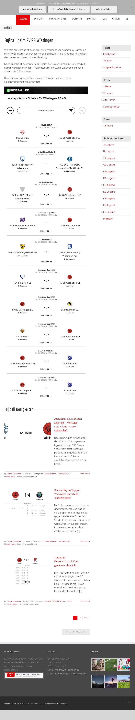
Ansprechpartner (112, 67)
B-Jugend (108, 151)
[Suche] (127, 19)
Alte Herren (109, 99)
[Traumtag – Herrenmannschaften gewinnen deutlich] (27, 570)
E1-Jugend (109, 184)
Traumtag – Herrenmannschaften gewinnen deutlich (66, 561)
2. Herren (108, 93)
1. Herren (107, 86)
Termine (107, 60)
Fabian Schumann (14, 474)
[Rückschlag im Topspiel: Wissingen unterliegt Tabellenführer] (27, 502)
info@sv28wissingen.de (67, 669)
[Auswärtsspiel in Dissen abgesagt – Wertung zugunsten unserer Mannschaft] (27, 431)
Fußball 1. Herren (57, 474)
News (13, 476)
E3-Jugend (109, 198)
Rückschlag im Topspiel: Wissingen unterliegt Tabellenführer (67, 493)
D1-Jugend (109, 171)
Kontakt (56, 703)
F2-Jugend (109, 212)
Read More (84, 474)
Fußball (46, 474)
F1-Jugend (109, 205)
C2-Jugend (109, 164)
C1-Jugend (109, 158)
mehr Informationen (104, 9)
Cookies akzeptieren (32, 9)
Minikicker (108, 218)
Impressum (36, 703)
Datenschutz (47, 703)
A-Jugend (108, 144)
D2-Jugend (109, 178)
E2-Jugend (109, 191)
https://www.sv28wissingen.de (70, 673)
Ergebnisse (109, 54)
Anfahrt (64, 703)
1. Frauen (108, 125)
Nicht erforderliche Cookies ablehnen (68, 9)
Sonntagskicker (111, 106)
